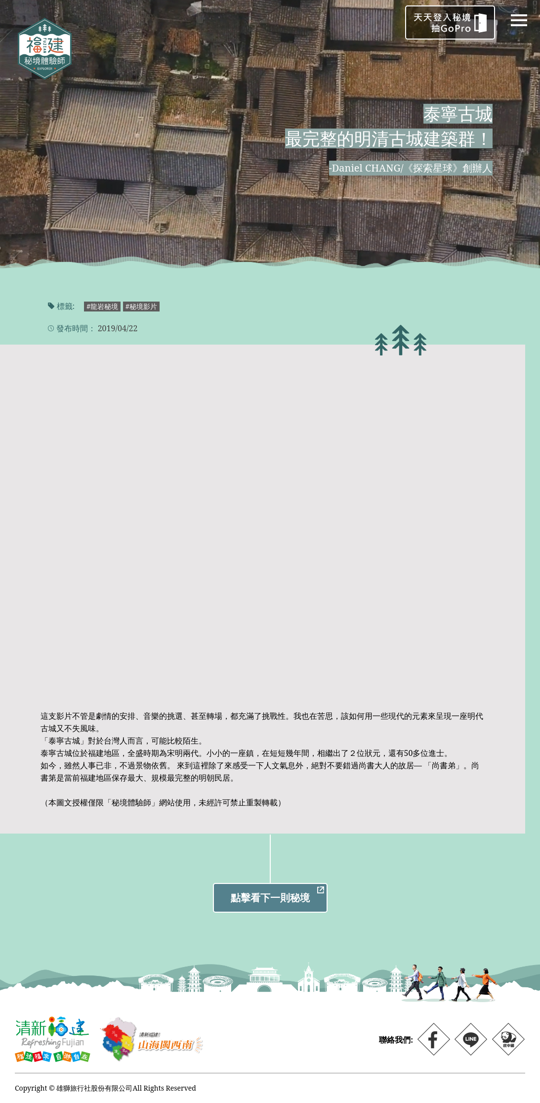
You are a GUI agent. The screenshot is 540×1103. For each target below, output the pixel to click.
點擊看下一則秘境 (270, 897)
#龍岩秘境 (102, 306)
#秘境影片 (141, 306)
